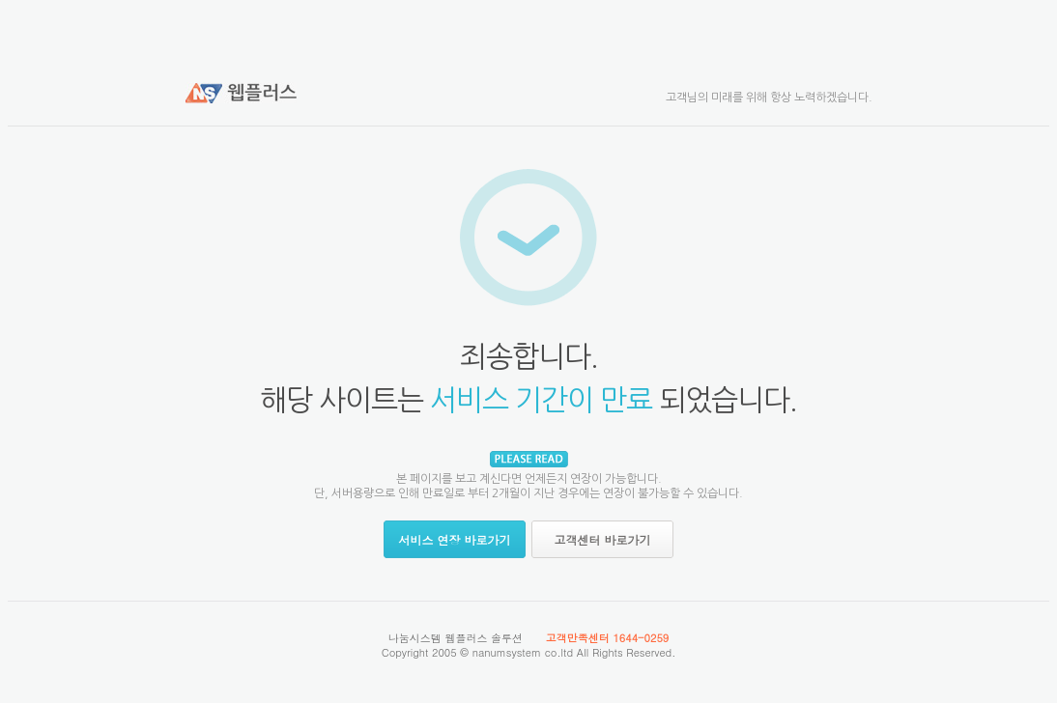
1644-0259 (641, 638)
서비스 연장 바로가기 (454, 539)
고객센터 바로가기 (602, 539)
